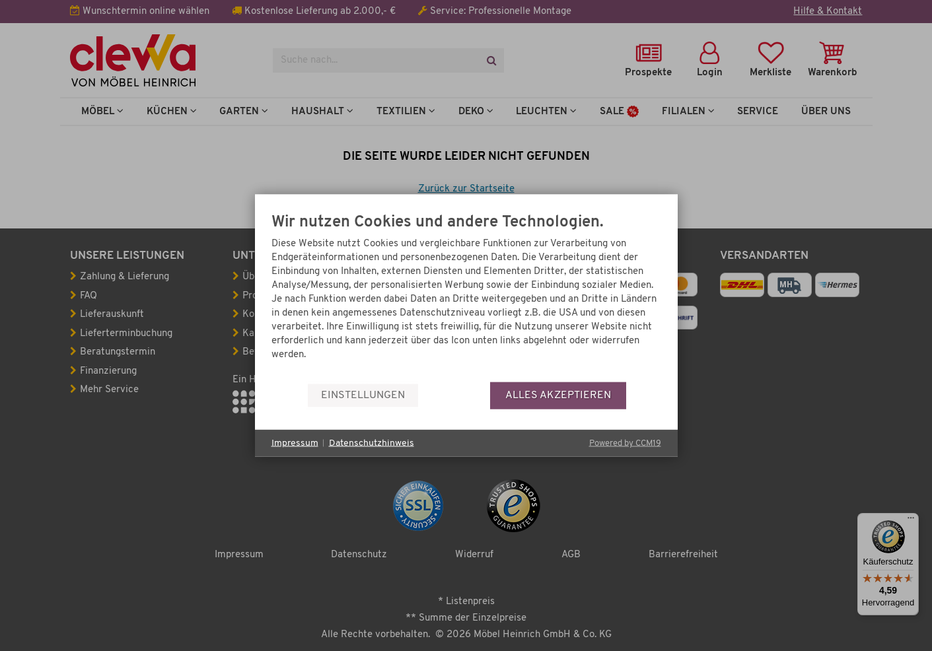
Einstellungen (363, 395)
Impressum (294, 443)
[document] (466, 298)
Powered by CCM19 (625, 443)
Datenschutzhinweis (371, 443)
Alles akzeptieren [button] (558, 395)
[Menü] (911, 521)
